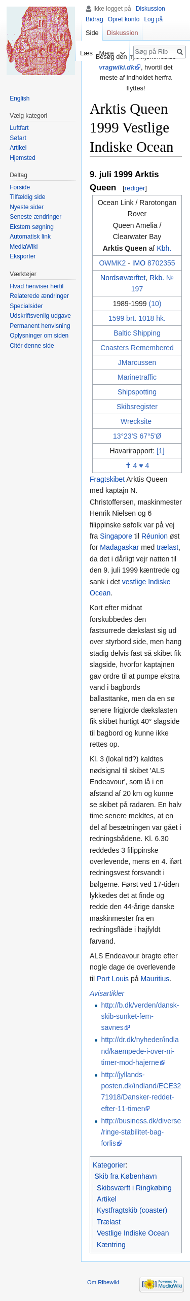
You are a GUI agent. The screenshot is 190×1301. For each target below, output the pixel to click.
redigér (135, 188)
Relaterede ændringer (39, 295)
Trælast (109, 1222)
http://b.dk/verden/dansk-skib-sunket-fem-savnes (140, 1016)
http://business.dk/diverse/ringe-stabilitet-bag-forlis (141, 1132)
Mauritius (154, 979)
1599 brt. (122, 318)
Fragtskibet (107, 479)
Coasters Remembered (137, 348)
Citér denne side (32, 345)
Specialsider (26, 306)
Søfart (18, 138)
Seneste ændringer (35, 216)
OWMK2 (112, 263)
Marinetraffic (137, 377)
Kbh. (164, 248)
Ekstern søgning (32, 226)
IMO (138, 263)
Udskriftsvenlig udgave (40, 315)
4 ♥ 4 (137, 465)
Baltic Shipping (137, 333)
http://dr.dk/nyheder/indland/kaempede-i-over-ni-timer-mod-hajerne (139, 1051)
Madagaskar (119, 547)
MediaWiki (23, 246)
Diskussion (150, 8)
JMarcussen (137, 362)
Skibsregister (137, 407)
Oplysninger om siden (39, 335)
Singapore (116, 536)
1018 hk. (152, 318)
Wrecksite (136, 421)
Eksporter (22, 256)
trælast (167, 547)
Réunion (154, 536)
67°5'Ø (151, 436)
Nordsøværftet (122, 278)
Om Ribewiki (103, 1282)
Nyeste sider (27, 207)
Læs (84, 53)
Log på (153, 19)
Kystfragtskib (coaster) (132, 1210)
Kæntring (111, 1245)
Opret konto (124, 19)
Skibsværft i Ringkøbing (134, 1188)
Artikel (107, 1199)
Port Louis (113, 979)
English (19, 98)
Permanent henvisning (40, 325)
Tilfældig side (27, 197)
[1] (161, 451)
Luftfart (19, 127)
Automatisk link (30, 236)
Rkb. (156, 278)
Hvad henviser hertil (36, 286)
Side (92, 33)
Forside (20, 187)
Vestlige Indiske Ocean (133, 1233)
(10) (154, 303)
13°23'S (125, 436)
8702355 (161, 263)
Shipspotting (137, 392)
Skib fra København (126, 1176)
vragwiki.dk (116, 67)
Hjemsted (22, 157)
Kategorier (109, 1165)
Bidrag (94, 19)
